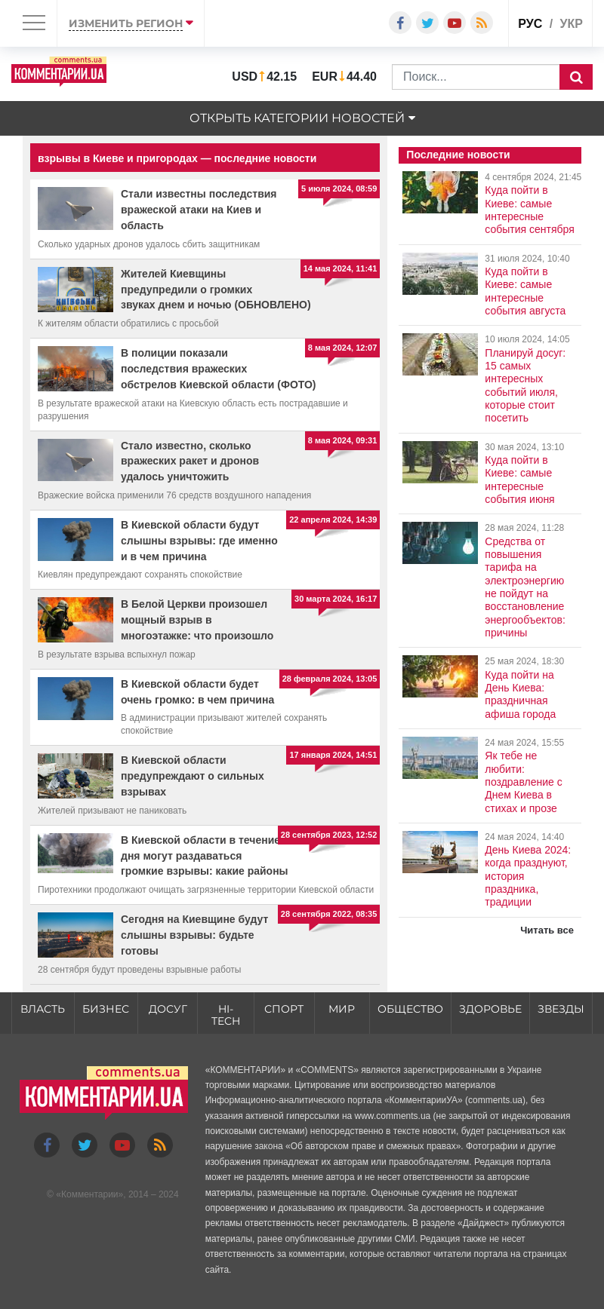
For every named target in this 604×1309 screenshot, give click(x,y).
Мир (341, 1009)
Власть (42, 1009)
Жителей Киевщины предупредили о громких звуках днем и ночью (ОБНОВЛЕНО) (216, 289)
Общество (410, 1009)
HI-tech (225, 1015)
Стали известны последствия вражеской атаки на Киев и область (199, 209)
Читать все (547, 930)
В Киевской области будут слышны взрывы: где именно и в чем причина (199, 541)
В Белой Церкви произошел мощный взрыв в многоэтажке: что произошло (197, 620)
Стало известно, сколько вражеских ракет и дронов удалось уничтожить (190, 461)
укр (571, 23)
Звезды (561, 1009)
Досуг (168, 1009)
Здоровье (490, 1009)
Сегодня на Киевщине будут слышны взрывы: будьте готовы (194, 935)
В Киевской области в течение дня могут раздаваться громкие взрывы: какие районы (204, 856)
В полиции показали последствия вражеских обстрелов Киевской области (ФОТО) (218, 369)
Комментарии (90, 1195)
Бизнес (105, 1009)
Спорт (284, 1009)
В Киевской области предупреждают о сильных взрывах (192, 776)
